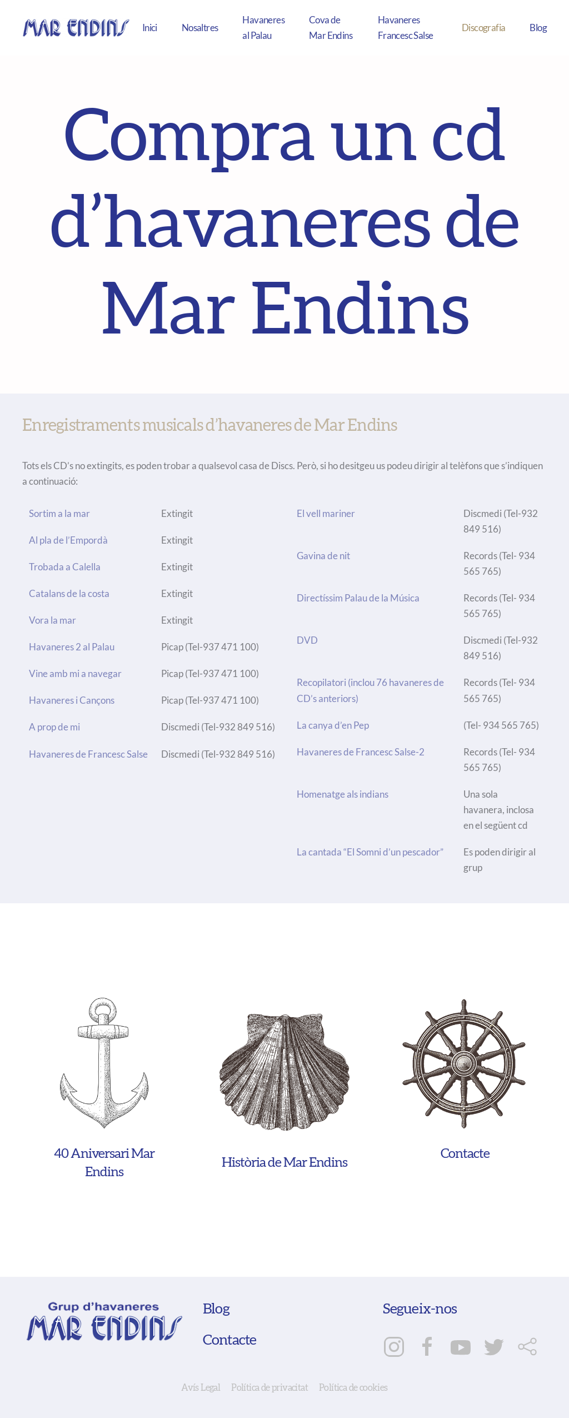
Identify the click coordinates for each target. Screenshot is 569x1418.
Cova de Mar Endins (330, 27)
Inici (149, 27)
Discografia (483, 27)
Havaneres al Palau (263, 27)
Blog (538, 27)
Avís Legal (200, 1388)
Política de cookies (353, 1388)
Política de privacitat (269, 1388)
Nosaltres (200, 27)
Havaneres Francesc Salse (405, 27)
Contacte (230, 1340)
